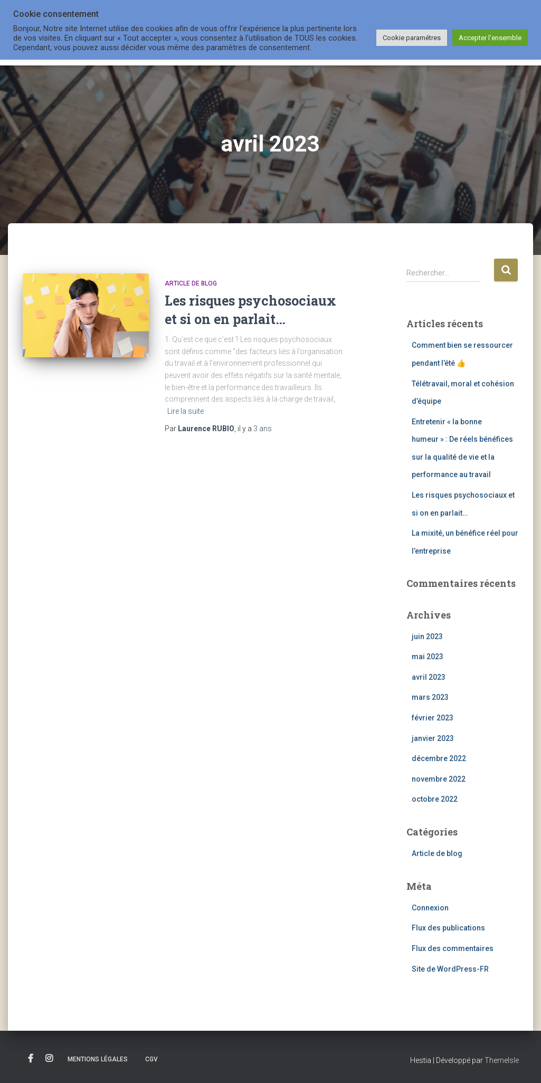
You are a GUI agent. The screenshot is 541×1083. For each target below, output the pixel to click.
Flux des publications (448, 928)
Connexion (430, 908)
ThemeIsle (502, 1060)
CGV (151, 1059)
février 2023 (432, 718)
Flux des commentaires (452, 948)
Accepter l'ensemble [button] (490, 38)
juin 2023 (427, 636)
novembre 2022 (439, 779)
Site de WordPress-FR (450, 969)
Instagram (49, 1059)
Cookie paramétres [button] (412, 38)
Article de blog (191, 283)
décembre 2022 (439, 758)
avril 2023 (428, 677)
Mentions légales (98, 1059)
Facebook (31, 1059)
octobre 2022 (435, 799)
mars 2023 (430, 697)
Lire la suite (185, 411)
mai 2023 (427, 656)
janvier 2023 (433, 738)
